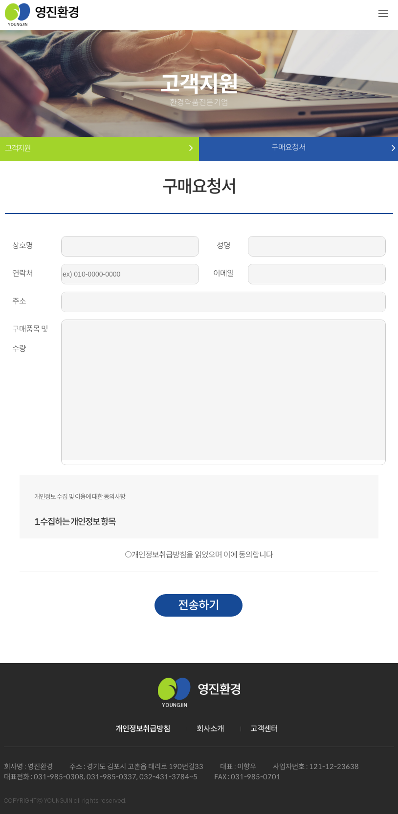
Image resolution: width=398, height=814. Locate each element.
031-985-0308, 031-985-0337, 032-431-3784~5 (116, 776)
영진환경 (41, 18)
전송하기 (198, 605)
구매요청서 (299, 147)
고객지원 (17, 148)
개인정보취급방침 (142, 729)
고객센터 (264, 729)
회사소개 (210, 729)
